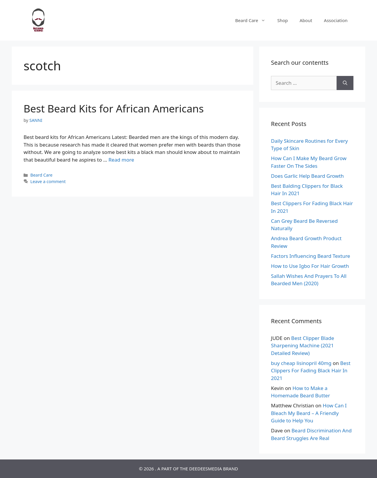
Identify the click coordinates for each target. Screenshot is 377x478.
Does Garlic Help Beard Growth (307, 175)
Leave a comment (48, 181)
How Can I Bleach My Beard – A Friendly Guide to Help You (309, 413)
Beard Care (253, 20)
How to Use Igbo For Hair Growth (310, 266)
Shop (282, 20)
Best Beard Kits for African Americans (114, 108)
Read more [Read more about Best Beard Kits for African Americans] (121, 159)
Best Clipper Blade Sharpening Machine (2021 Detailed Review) (302, 345)
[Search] (345, 83)
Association (336, 20)
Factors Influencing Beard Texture (310, 256)
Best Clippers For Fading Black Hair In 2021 (310, 370)
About (306, 20)
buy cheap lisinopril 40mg (301, 363)
